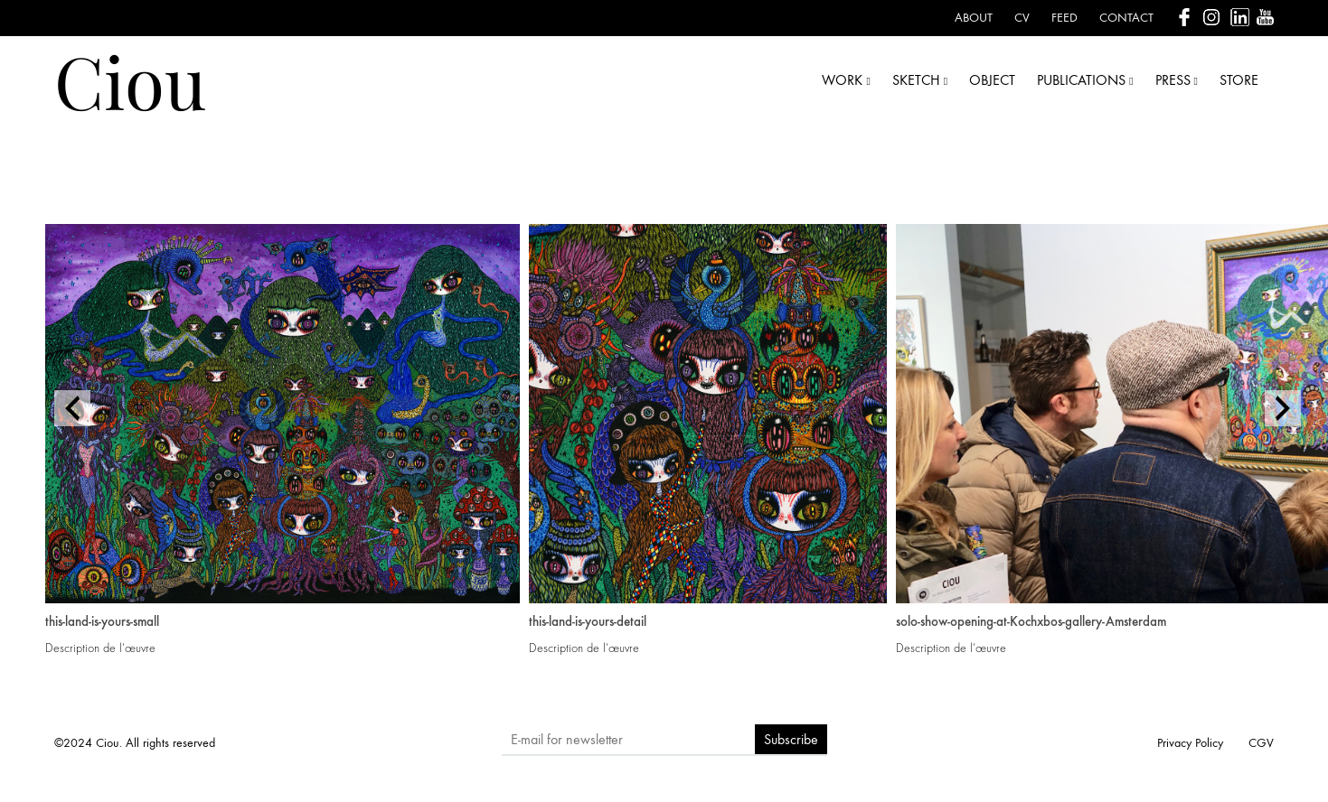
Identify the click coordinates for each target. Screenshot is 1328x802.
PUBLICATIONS (1085, 80)
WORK (846, 80)
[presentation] (72, 408)
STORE (1239, 80)
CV (1022, 17)
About (974, 17)
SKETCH (919, 80)
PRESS (1176, 80)
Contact (1126, 17)
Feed (1064, 17)
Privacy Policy (1190, 743)
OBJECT (992, 80)
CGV (1261, 743)
